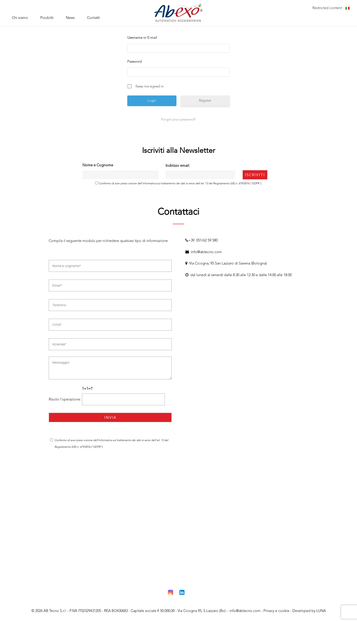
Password (134, 62)
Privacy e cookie (276, 611)
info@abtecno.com (203, 252)
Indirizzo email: (200, 171)
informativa (149, 183)
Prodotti (47, 18)
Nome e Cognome (97, 165)
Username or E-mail (142, 38)
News (70, 18)
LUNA (321, 611)
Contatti (93, 18)
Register (205, 101)
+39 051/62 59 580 (201, 240)
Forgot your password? (178, 119)
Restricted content (327, 8)
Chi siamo (20, 18)
